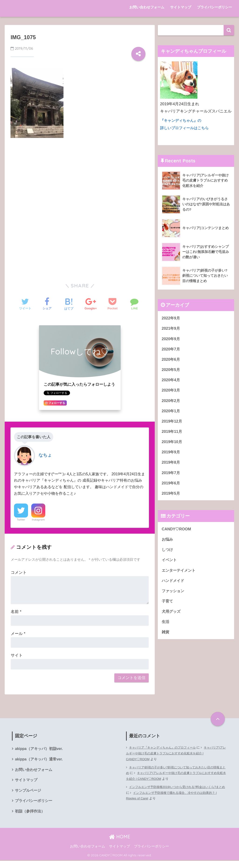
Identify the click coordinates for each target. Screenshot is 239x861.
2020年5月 (171, 370)
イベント (170, 562)
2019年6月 (171, 484)
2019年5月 (171, 495)
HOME (119, 837)
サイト (17, 655)
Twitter (21, 519)
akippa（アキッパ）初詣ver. (39, 749)
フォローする (55, 403)
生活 (166, 624)
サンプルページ (28, 791)
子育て (168, 604)
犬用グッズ (172, 614)
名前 (16, 611)
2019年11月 (172, 432)
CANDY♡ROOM (177, 530)
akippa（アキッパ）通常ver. (39, 759)
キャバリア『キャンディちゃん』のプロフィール (165, 747)
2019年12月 (172, 422)
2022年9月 (171, 317)
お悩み (168, 541)
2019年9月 (171, 453)
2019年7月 (171, 474)
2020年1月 (171, 411)
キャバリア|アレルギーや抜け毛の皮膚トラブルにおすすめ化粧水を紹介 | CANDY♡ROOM (176, 753)
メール (18, 633)
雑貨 (166, 635)
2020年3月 (171, 390)
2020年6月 (171, 359)
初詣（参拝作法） (30, 812)
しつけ (168, 551)
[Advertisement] (80, 176)
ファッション (174, 593)
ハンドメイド (174, 583)
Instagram (38, 519)
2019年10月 (172, 443)
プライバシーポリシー (214, 7)
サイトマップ (180, 7)
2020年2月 (171, 401)
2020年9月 (171, 338)
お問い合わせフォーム (146, 7)
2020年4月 (171, 380)
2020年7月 (171, 348)
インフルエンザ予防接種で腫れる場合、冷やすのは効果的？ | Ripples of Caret (174, 795)
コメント (19, 572)
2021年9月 (171, 328)
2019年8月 (171, 463)
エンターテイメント (179, 572)
